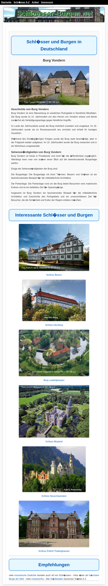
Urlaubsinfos (38, 579)
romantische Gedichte (25, 575)
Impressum (47, 2)
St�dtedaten (56, 579)
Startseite (6, 2)
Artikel (35, 2)
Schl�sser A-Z (22, 2)
